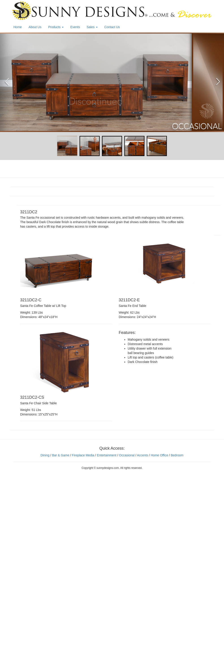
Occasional (126, 455)
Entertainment (106, 455)
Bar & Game (60, 455)
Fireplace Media (82, 455)
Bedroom (177, 455)
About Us (34, 27)
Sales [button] (92, 27)
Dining (45, 455)
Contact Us (112, 27)
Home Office (159, 455)
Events (75, 27)
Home (17, 27)
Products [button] (56, 27)
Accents (142, 455)
